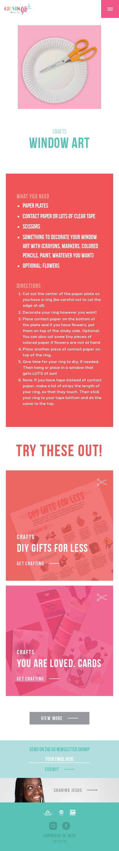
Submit (52, 769)
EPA (73, 812)
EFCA (61, 813)
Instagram (53, 826)
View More (52, 718)
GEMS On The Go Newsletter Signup (59, 749)
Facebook (66, 826)
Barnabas (48, 812)
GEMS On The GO (18, 9)
